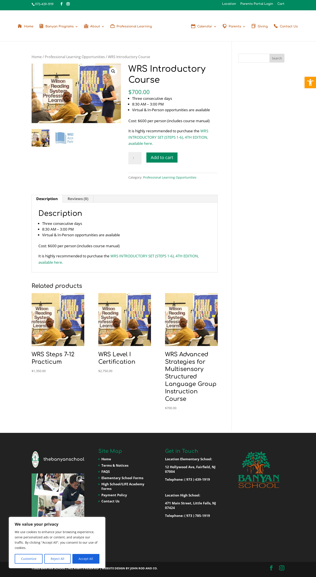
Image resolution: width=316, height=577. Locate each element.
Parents (235, 26)
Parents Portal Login (256, 3)
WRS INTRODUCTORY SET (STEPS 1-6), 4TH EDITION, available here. (168, 137)
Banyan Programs (59, 26)
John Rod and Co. (144, 568)
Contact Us (289, 26)
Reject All (57, 559)
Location (229, 3)
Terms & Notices (114, 465)
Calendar (204, 26)
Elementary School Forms (122, 478)
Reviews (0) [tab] (78, 198)
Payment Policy (114, 495)
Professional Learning (134, 26)
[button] (310, 82)
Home (28, 26)
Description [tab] (47, 198)
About (95, 26)
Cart (280, 3)
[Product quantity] (135, 158)
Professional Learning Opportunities (75, 56)
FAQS (105, 471)
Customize (28, 559)
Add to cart (162, 157)
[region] (57, 542)
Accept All (86, 559)
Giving (263, 26)
